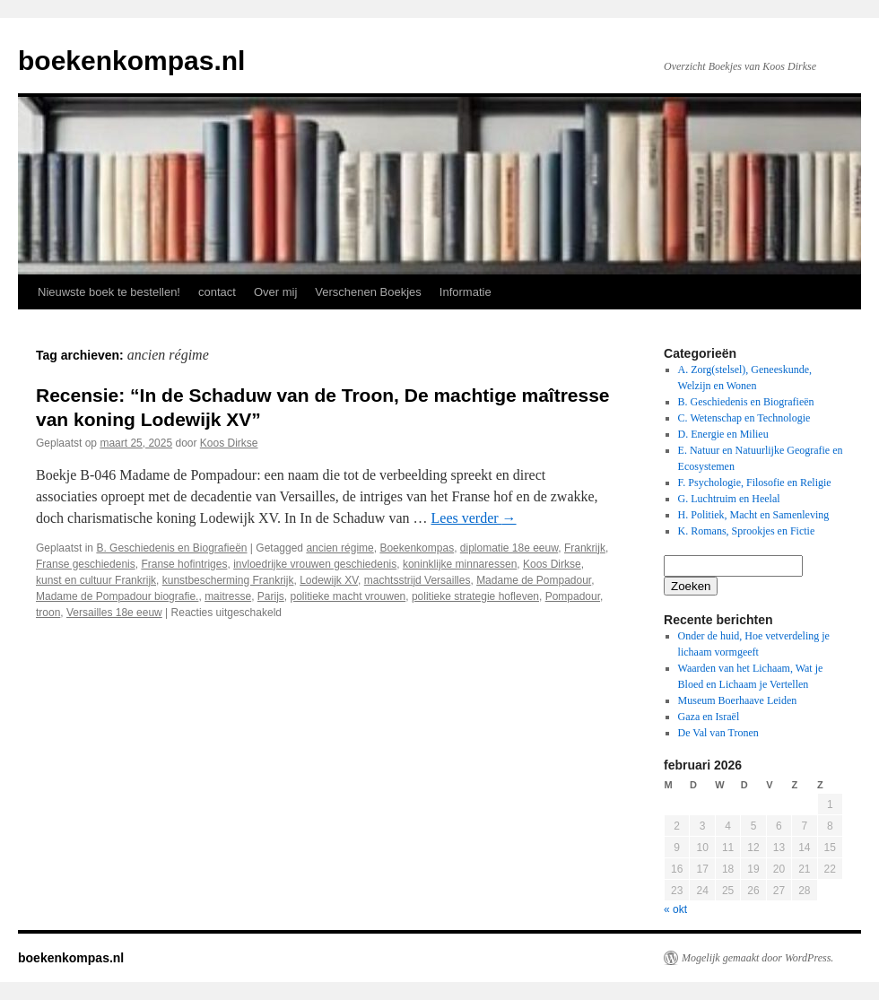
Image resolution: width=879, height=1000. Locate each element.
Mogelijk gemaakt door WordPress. (757, 958)
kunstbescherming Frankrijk (228, 580)
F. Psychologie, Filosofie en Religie (754, 482)
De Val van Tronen (718, 732)
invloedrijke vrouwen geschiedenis (314, 564)
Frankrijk (584, 548)
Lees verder (474, 518)
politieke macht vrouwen (348, 596)
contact (217, 292)
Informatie (466, 292)
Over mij (275, 292)
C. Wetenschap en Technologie (744, 418)
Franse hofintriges (184, 564)
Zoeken (690, 586)
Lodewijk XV (329, 580)
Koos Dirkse (229, 443)
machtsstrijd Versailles (417, 580)
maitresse (228, 596)
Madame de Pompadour (533, 580)
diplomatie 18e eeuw (509, 548)
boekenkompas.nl (131, 60)
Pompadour (572, 596)
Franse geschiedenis (85, 564)
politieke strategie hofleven (475, 596)
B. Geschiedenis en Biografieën (171, 548)
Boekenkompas (416, 548)
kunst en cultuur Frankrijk (96, 580)
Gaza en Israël (709, 716)
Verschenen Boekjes (368, 292)
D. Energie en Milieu (723, 434)
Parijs (270, 596)
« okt (675, 909)
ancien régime (339, 548)
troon (48, 612)
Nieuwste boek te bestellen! (109, 292)
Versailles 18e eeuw (114, 612)
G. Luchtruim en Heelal (729, 498)
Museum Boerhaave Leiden (737, 700)
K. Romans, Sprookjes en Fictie (746, 531)
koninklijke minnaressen (460, 564)
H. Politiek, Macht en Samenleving (754, 515)
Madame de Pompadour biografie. (117, 596)
